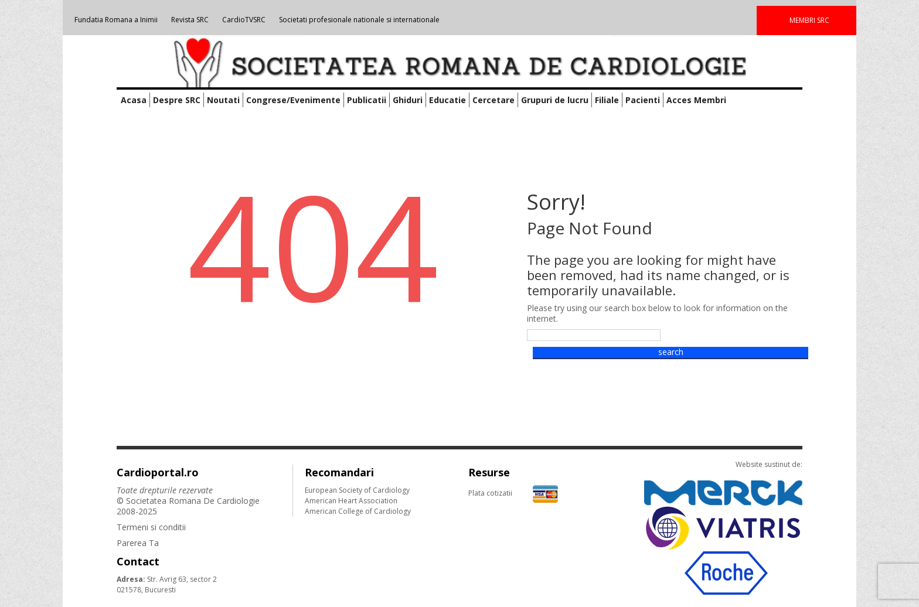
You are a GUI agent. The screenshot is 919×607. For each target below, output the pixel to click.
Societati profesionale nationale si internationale (359, 20)
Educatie (447, 100)
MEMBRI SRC (809, 20)
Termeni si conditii (151, 527)
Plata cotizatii (513, 493)
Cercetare (493, 100)
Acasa (134, 100)
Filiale (607, 100)
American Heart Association (351, 501)
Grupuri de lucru (554, 100)
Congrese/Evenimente (293, 100)
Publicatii (366, 100)
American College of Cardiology (358, 511)
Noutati (223, 100)
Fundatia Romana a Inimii (116, 20)
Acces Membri (696, 100)
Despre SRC (176, 100)
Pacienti (642, 100)
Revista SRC (190, 20)
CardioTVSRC (244, 20)
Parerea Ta (138, 542)
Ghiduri (408, 100)
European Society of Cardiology (357, 490)
